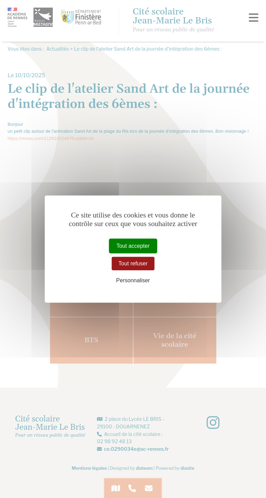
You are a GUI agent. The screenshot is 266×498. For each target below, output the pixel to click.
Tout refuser (132, 263)
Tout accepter (132, 246)
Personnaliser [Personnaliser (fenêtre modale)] (133, 280)
